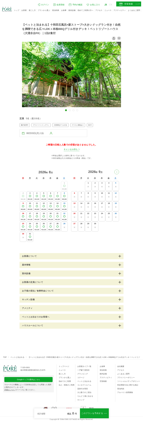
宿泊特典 (55, 10)
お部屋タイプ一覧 (84, 366)
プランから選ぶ (44, 10)
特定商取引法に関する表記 (127, 385)
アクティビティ (120, 10)
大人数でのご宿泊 (84, 392)
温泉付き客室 (82, 389)
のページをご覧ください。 (20, 390)
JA (105, 4)
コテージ (80, 377)
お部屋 (24, 10)
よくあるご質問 (134, 10)
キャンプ (80, 400)
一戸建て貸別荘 (83, 370)
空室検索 (103, 381)
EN (110, 4)
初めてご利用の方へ (85, 10)
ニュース (107, 10)
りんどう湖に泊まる (85, 396)
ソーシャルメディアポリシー (128, 381)
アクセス (98, 10)
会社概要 (120, 366)
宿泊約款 (120, 389)
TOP (5, 357)
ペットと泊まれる (17, 357)
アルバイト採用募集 (125, 392)
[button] (66, 110)
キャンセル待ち (71, 149)
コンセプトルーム (84, 385)
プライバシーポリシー (126, 377)
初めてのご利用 (65, 381)
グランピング (82, 374)
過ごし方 (32, 10)
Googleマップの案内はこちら (28, 379)
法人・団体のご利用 (66, 385)
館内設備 (72, 10)
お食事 (63, 10)
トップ (16, 10)
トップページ (64, 366)
